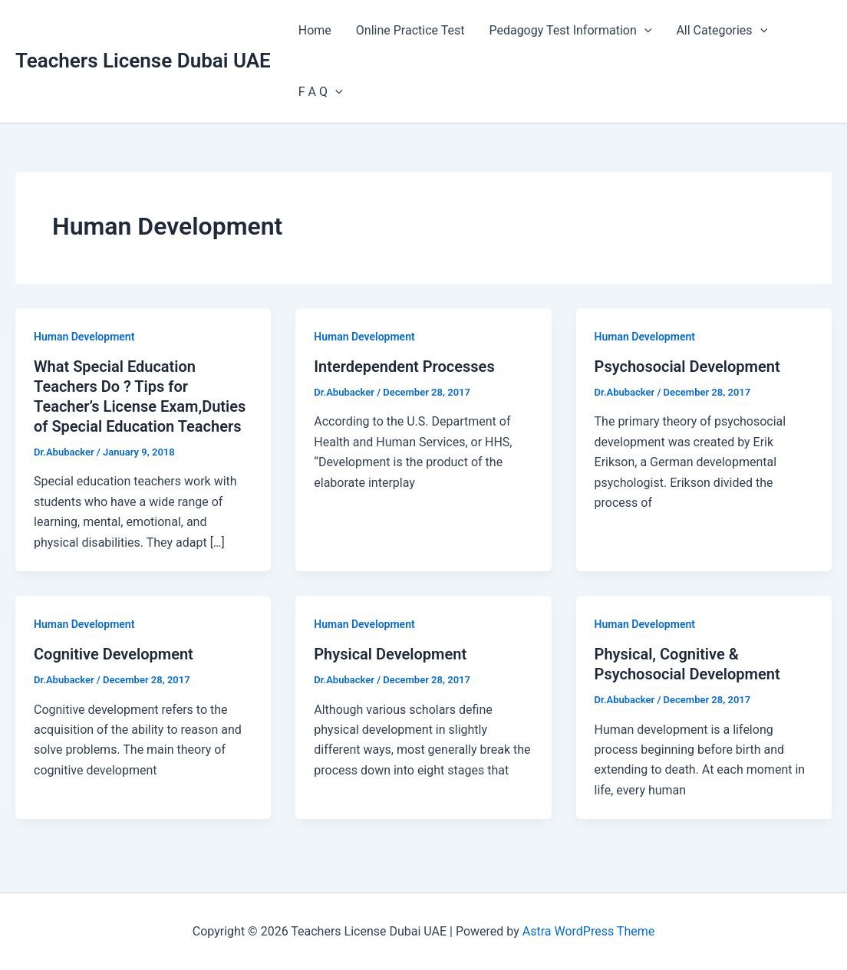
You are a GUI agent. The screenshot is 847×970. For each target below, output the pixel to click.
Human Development (84, 336)
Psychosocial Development (687, 366)
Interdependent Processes (404, 366)
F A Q (320, 92)
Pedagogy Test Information (570, 30)
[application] (644, 30)
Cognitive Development (113, 654)
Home (314, 30)
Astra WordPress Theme (588, 931)
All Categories (721, 30)
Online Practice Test (410, 30)
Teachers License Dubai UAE (143, 60)
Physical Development (390, 654)
